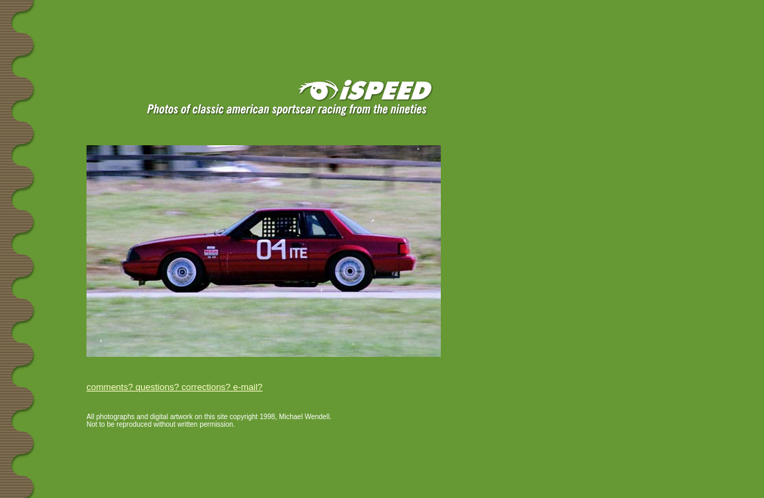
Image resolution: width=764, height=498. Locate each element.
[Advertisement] (165, 22)
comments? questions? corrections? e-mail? (174, 387)
